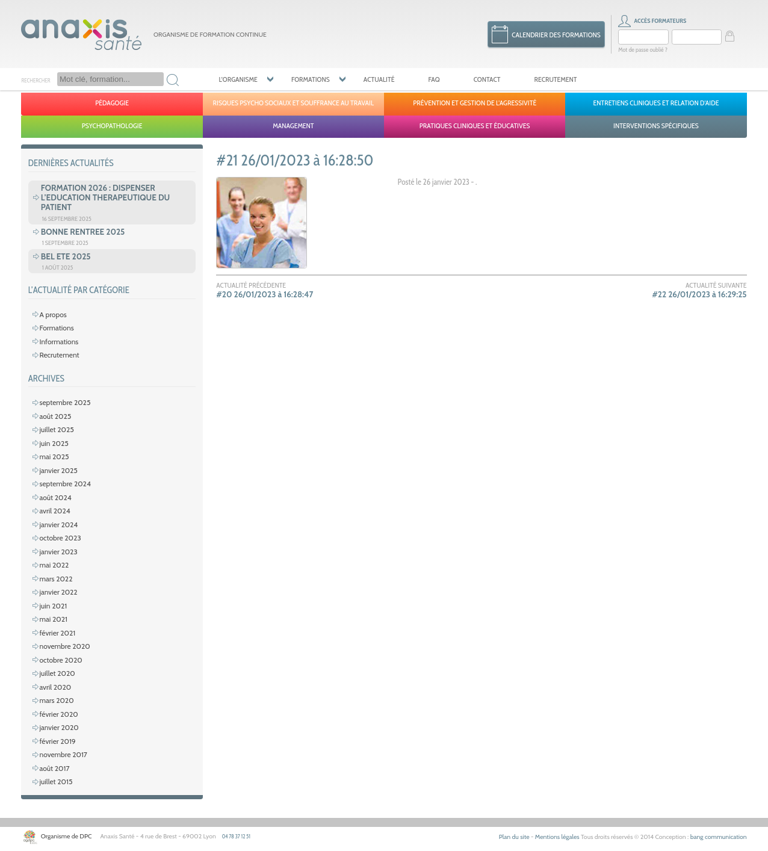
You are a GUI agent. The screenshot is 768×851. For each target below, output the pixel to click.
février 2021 (57, 632)
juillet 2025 (56, 429)
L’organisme (237, 79)
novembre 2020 (64, 646)
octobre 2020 (60, 659)
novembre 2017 (63, 754)
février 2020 (58, 714)
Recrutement (555, 79)
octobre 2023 (60, 537)
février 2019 (57, 741)
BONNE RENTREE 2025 (83, 232)
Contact (487, 79)
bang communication (718, 837)
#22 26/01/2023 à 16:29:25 (699, 294)
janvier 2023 (58, 551)
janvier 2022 (58, 591)
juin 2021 (53, 605)
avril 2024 (54, 510)
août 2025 (55, 416)
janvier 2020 (58, 727)
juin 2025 (53, 443)
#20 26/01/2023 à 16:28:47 (264, 294)
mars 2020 (56, 700)
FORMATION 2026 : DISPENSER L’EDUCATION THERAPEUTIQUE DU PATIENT (105, 197)
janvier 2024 (58, 524)
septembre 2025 (64, 402)
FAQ (434, 79)
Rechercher (35, 79)
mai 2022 (54, 564)
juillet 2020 (57, 673)
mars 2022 (55, 578)
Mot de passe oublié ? (642, 49)
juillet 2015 (55, 781)
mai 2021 (53, 619)
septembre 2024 (64, 483)
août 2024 (55, 497)
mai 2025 (54, 456)
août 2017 (54, 768)
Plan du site (514, 837)
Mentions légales (557, 837)
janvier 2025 (58, 470)
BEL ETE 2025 (66, 256)
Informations (58, 341)
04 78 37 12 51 (236, 836)
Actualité (379, 79)
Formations (310, 79)
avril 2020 (55, 687)
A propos (52, 314)
